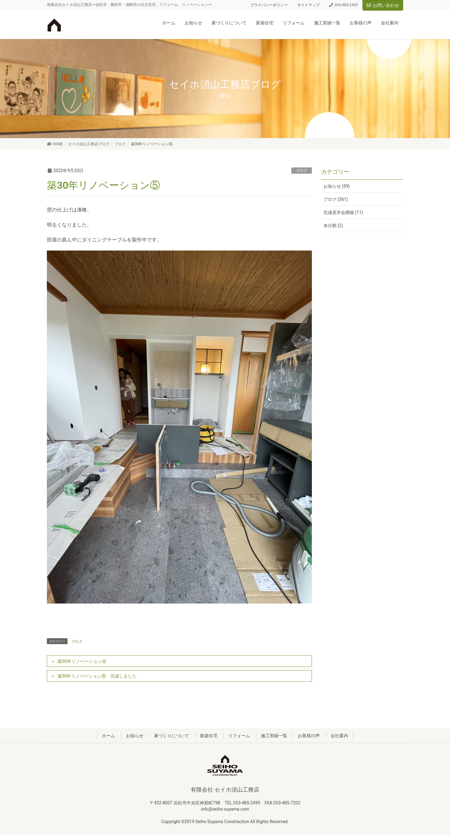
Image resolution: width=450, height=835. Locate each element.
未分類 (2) (333, 225)
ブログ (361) (335, 199)
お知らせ (134, 735)
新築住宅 (209, 735)
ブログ (301, 170)
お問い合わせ (383, 5)
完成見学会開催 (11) (343, 212)
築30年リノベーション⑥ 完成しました (97, 675)
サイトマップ (308, 5)
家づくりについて (171, 735)
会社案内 (339, 735)
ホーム (108, 735)
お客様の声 (309, 735)
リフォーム (239, 735)
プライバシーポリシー (269, 5)
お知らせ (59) (336, 186)
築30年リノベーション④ (82, 661)
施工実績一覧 (274, 735)
